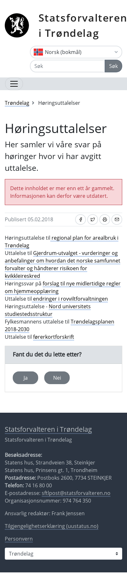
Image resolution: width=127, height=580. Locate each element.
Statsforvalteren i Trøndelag (48, 429)
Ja (26, 377)
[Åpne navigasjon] (14, 83)
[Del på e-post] (116, 219)
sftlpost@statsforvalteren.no (76, 493)
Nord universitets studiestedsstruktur (48, 310)
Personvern (19, 538)
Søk (113, 66)
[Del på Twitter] (92, 219)
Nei (57, 377)
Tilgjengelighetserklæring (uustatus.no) (51, 526)
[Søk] (67, 66)
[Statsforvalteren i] (63, 554)
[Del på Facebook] (80, 219)
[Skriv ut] (104, 219)
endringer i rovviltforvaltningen (70, 298)
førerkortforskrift (53, 336)
